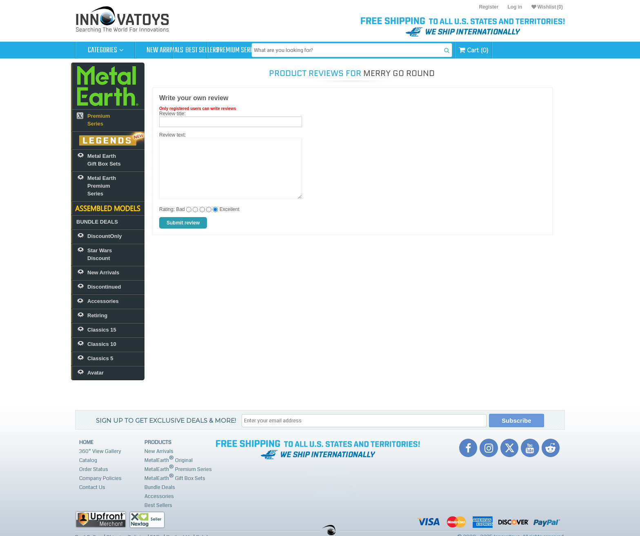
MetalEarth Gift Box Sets (174, 477)
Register (488, 7)
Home (86, 442)
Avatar (95, 373)
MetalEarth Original (168, 459)
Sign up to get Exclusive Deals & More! (166, 420)
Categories (105, 50)
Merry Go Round (399, 73)
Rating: (167, 209)
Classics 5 (100, 358)
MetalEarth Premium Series (178, 468)
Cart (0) (537, 50)
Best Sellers (225, 50)
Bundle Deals (159, 487)
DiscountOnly (104, 236)
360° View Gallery (100, 451)
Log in (514, 7)
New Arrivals (165, 50)
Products (157, 442)
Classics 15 (101, 330)
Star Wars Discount (99, 254)
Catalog (88, 460)
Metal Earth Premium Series (101, 186)
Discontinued (104, 287)
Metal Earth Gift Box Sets (104, 160)
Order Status (93, 469)
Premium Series (284, 50)
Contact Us (92, 487)
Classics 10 (101, 344)
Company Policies (100, 478)
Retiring (97, 315)
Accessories (103, 301)
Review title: (172, 114)
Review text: (172, 135)
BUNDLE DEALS (97, 222)
